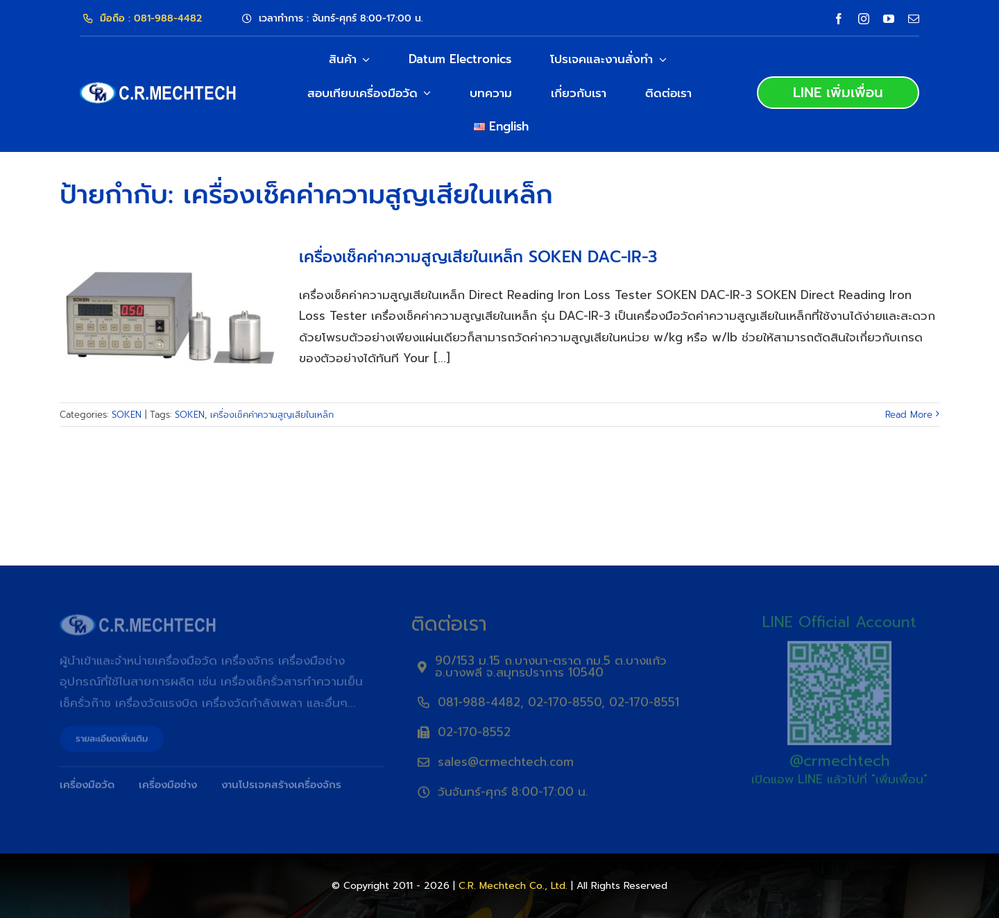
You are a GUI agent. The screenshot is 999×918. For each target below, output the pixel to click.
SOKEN (127, 414)
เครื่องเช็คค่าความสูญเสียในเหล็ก (272, 414)
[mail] (913, 18)
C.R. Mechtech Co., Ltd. (513, 885)
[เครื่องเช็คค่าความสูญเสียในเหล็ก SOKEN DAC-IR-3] (171, 318)
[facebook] (838, 18)
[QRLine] (839, 651)
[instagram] (863, 18)
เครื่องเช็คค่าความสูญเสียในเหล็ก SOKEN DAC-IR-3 (478, 257)
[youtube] (888, 18)
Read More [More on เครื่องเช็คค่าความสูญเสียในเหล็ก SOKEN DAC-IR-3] (908, 414)
